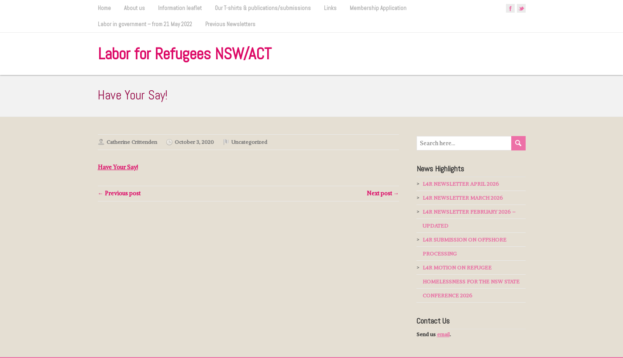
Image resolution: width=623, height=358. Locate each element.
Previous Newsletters (230, 24)
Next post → (383, 193)
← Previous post (119, 193)
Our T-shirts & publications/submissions (263, 8)
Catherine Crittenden (132, 142)
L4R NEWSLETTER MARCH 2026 (463, 197)
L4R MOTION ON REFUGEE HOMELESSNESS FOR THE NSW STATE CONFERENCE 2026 (471, 281)
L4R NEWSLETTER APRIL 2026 (461, 184)
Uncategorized (249, 142)
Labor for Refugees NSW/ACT (185, 54)
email (443, 334)
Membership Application (378, 8)
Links (330, 8)
